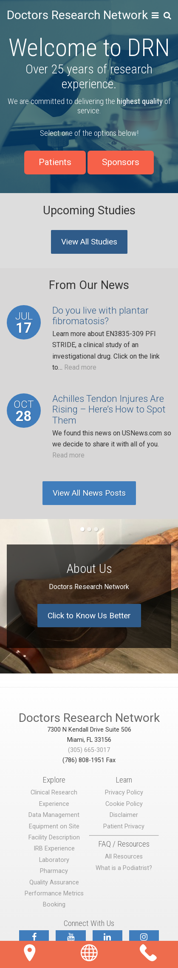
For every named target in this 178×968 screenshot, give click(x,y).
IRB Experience (54, 848)
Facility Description (54, 837)
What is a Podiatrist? (124, 868)
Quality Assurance (54, 882)
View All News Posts (89, 493)
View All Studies (89, 242)
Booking (54, 904)
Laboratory (54, 860)
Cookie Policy (124, 804)
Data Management (53, 815)
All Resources (124, 856)
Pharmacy (54, 871)
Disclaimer (124, 815)
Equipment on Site (54, 826)
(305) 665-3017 (89, 750)
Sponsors (120, 162)
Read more (80, 367)
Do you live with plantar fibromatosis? (100, 316)
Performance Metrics (54, 893)
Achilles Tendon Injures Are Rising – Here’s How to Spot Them (109, 409)
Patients (55, 162)
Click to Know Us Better (89, 615)
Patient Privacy (123, 826)
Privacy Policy (124, 792)
